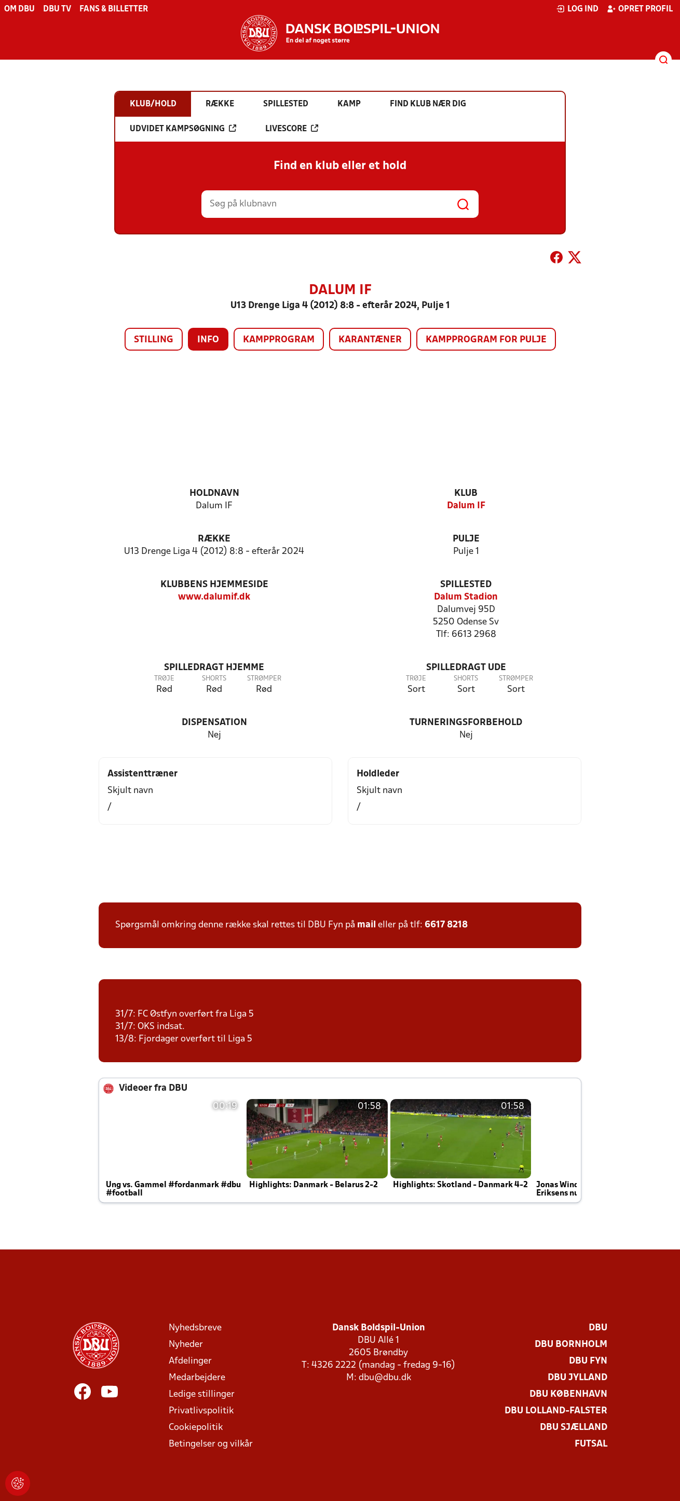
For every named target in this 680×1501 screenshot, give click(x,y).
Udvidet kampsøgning (183, 128)
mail (366, 925)
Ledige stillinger (202, 1394)
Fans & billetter (113, 9)
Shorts (214, 678)
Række (214, 539)
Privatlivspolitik (201, 1411)
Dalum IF (466, 506)
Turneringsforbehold (466, 722)
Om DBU (19, 9)
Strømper (264, 678)
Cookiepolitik (196, 1427)
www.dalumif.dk (214, 597)
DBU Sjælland (573, 1427)
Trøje (164, 678)
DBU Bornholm (571, 1344)
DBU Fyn (588, 1361)
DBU (598, 1328)
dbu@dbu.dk (385, 1377)
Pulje (466, 539)
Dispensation (214, 722)
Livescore (291, 128)
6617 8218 (446, 925)
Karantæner (370, 340)
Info (208, 340)
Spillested (466, 584)
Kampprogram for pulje (486, 340)
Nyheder (186, 1344)
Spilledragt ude (466, 667)
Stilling (153, 340)
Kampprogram (279, 340)
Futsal (591, 1444)
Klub (466, 493)
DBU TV (57, 9)
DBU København (568, 1394)
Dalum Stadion (466, 597)
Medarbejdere (197, 1377)
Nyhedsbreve (195, 1328)
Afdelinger (190, 1361)
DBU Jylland (577, 1377)
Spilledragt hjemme (214, 667)
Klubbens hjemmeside (214, 584)
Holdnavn (214, 493)
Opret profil (640, 8)
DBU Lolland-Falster (556, 1411)
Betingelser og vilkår (211, 1444)
